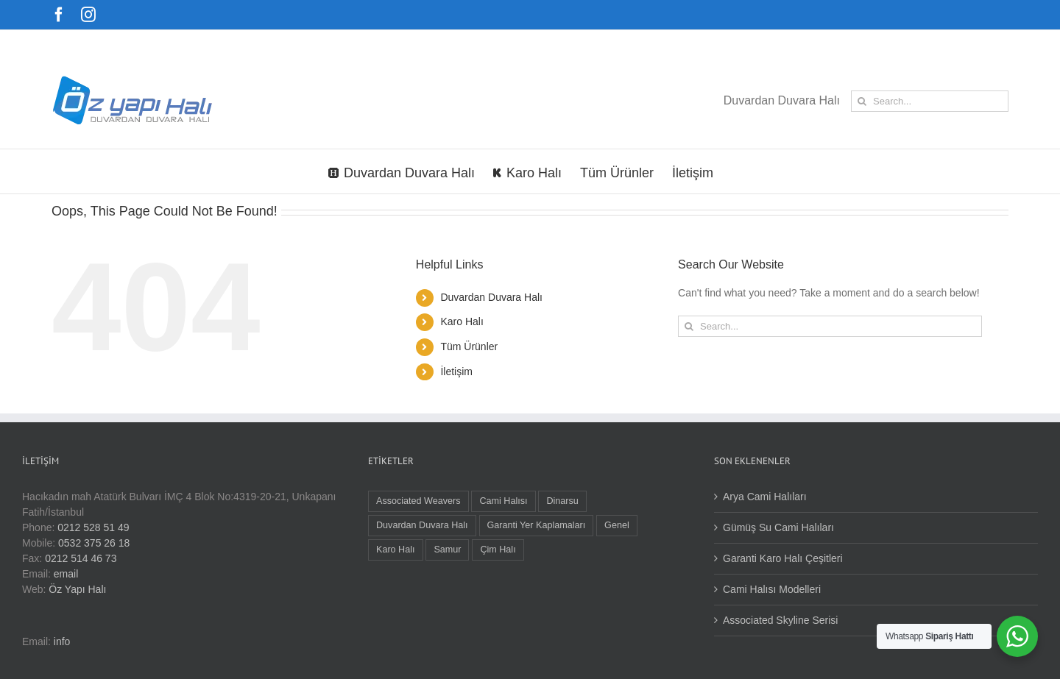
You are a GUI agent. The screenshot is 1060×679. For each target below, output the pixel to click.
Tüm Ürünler (469, 346)
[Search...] (929, 101)
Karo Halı (461, 321)
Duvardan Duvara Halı (491, 297)
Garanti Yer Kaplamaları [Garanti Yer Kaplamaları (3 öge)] (536, 525)
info (62, 641)
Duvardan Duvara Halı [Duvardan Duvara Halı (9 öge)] (422, 525)
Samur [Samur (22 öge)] (447, 549)
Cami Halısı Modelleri (772, 589)
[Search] (861, 101)
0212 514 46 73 (80, 558)
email (66, 574)
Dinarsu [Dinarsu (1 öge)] (562, 501)
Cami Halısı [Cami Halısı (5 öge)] (503, 501)
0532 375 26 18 (94, 543)
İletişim (456, 371)
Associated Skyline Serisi (780, 620)
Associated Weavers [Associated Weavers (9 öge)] (418, 501)
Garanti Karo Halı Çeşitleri (783, 558)
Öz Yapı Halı (77, 589)
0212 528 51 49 (93, 527)
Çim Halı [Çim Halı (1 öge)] (497, 549)
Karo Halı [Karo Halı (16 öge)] (395, 549)
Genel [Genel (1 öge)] (616, 525)
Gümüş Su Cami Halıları (778, 527)
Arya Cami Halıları (765, 496)
